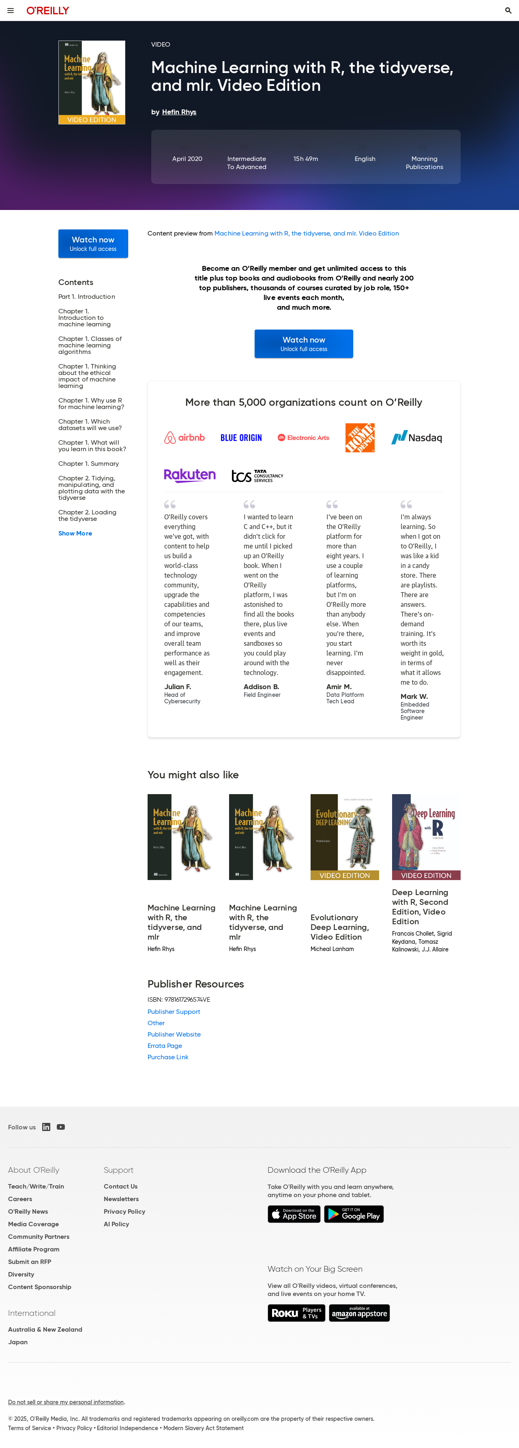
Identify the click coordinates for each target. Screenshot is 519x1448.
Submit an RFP (29, 1261)
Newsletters (121, 1199)
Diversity (21, 1274)
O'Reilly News (28, 1211)
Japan (18, 1342)
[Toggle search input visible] (508, 10)
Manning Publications (424, 163)
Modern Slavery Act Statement (203, 1428)
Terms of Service (29, 1428)
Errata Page (165, 1046)
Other (156, 1023)
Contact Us (120, 1186)
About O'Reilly (33, 1170)
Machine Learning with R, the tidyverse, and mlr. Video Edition (306, 233)
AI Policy (116, 1224)
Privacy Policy (124, 1211)
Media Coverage (33, 1224)
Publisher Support (174, 1011)
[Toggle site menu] (10, 10)
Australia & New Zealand (45, 1329)
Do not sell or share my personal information (66, 1402)
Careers (20, 1199)
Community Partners (38, 1236)
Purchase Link (168, 1057)
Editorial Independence (127, 1428)
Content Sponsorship (39, 1287)
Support (119, 1170)
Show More (75, 533)
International (32, 1313)
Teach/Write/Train (36, 1186)
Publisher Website (174, 1034)
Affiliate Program (34, 1249)
